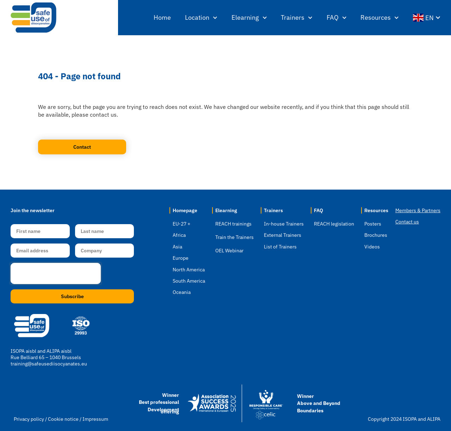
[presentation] (56, 273)
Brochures (375, 235)
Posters (372, 224)
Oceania (182, 292)
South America (189, 281)
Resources (379, 18)
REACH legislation (334, 224)
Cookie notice (63, 419)
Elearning (249, 18)
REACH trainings (233, 224)
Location (201, 18)
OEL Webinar (229, 250)
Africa (179, 235)
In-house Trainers (284, 224)
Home (162, 17)
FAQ (337, 18)
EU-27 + (181, 224)
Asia (177, 247)
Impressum (95, 419)
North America (189, 269)
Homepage (185, 210)
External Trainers (282, 235)
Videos (372, 247)
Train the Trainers (234, 237)
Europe (181, 258)
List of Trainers (280, 247)
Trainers (297, 18)
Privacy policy (29, 419)
